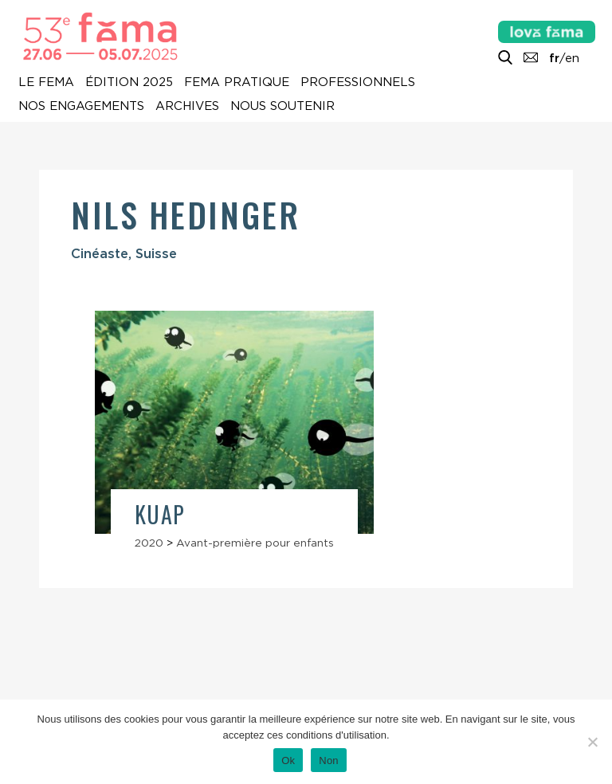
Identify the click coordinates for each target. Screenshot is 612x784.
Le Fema (46, 82)
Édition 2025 (129, 82)
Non (329, 760)
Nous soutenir (282, 106)
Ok (288, 760)
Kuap (160, 514)
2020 (149, 542)
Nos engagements (81, 106)
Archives (187, 106)
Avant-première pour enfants (255, 542)
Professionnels (357, 82)
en (572, 58)
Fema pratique (236, 82)
